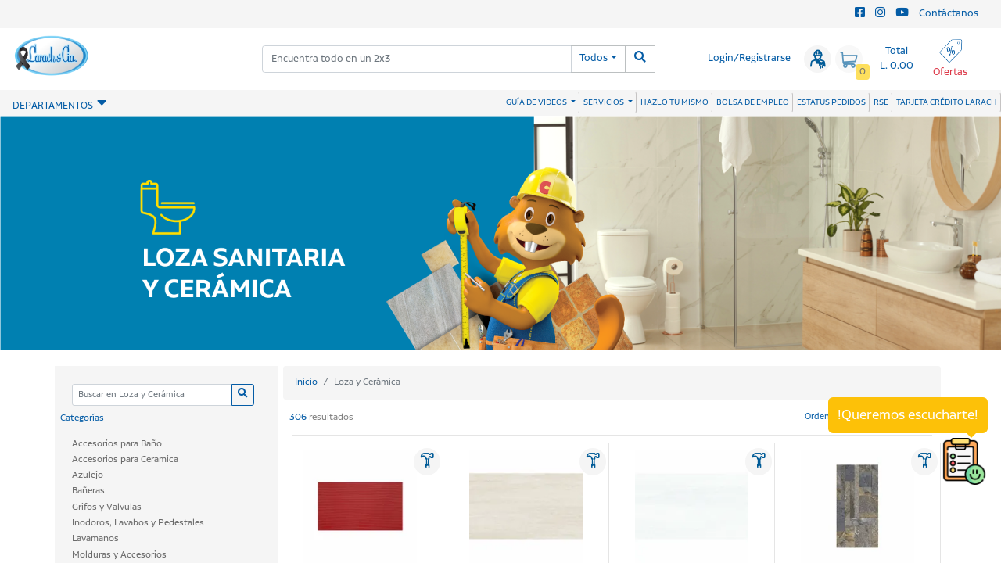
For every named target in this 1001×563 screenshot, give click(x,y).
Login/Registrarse (749, 58)
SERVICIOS (604, 102)
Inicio (306, 382)
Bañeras (88, 490)
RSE (881, 102)
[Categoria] (151, 395)
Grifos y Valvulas (107, 507)
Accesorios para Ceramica (125, 459)
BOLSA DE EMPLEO (752, 102)
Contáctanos (948, 13)
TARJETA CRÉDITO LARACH (946, 102)
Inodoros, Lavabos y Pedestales (138, 522)
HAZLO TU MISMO (674, 102)
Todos (593, 58)
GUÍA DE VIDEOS (537, 102)
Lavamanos (95, 538)
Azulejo (87, 475)
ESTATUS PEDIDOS (831, 102)
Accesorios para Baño (117, 443)
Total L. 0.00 (896, 59)
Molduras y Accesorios (119, 554)
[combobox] (417, 59)
